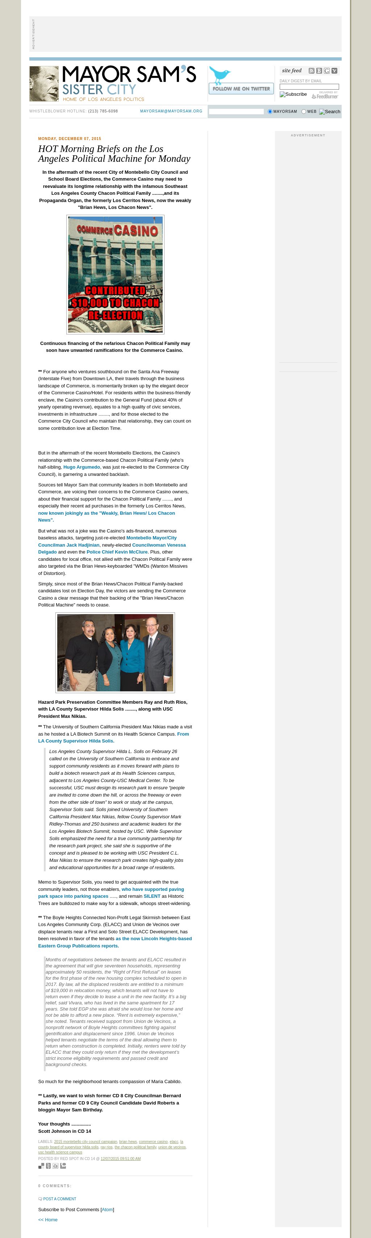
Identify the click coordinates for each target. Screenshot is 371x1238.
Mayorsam (285, 112)
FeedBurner (325, 95)
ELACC (174, 1142)
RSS (311, 71)
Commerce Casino (153, 1142)
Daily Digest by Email (301, 81)
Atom (107, 1209)
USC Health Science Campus (60, 1152)
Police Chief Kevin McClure (117, 552)
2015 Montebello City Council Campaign (85, 1142)
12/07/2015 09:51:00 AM (121, 1159)
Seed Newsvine (48, 1166)
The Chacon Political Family (136, 1147)
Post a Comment (59, 1199)
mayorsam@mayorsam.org (171, 111)
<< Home (48, 1219)
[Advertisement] (185, 34)
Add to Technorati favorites (63, 1166)
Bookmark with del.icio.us (41, 1166)
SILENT (152, 896)
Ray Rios (107, 1147)
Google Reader (327, 71)
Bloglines (319, 71)
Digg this (55, 1166)
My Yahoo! (334, 71)
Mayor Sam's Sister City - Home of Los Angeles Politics (118, 83)
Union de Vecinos (172, 1147)
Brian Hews (128, 1142)
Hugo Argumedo (81, 467)
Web (312, 112)
